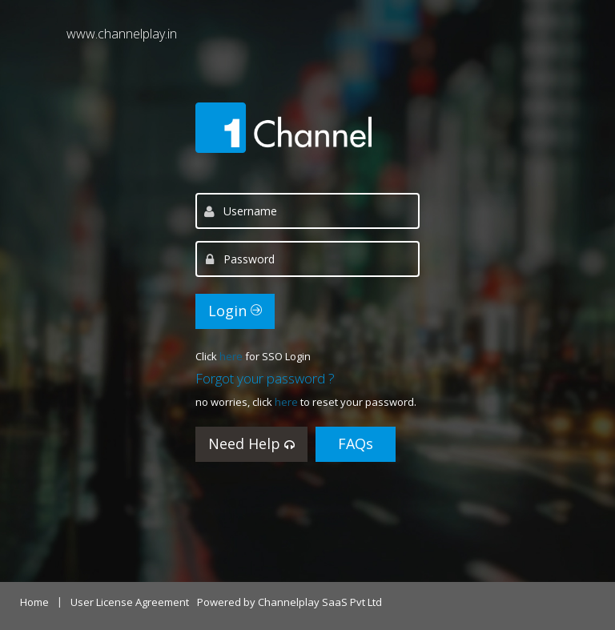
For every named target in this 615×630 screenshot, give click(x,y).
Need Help (251, 443)
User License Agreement (129, 602)
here (232, 356)
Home (34, 602)
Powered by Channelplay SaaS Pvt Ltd (289, 602)
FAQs (355, 443)
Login (235, 310)
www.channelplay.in (121, 33)
